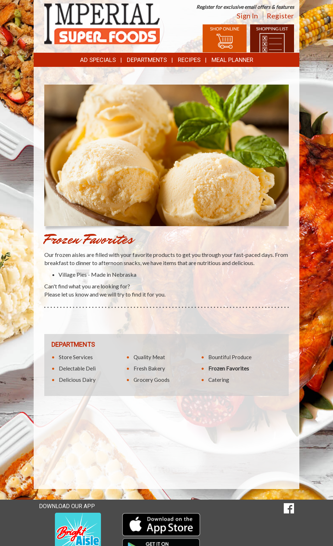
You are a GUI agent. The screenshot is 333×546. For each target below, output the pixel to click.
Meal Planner (232, 59)
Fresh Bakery (149, 368)
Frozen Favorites (228, 368)
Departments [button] (147, 59)
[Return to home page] (102, 23)
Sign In (247, 15)
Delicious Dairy (77, 380)
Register (280, 15)
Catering (218, 380)
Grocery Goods (152, 380)
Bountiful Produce (230, 357)
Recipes (189, 59)
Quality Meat (149, 357)
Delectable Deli (77, 368)
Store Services (76, 357)
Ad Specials (98, 59)
